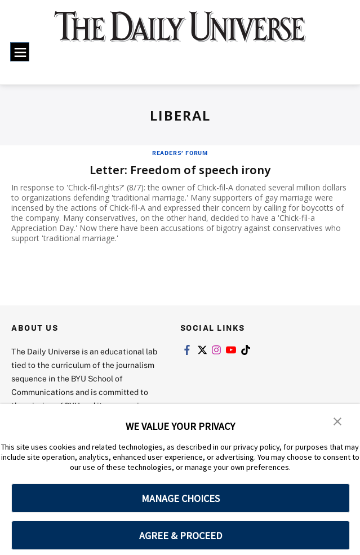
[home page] (180, 33)
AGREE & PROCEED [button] (180, 535)
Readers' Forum (180, 152)
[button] (337, 420)
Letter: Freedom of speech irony (180, 169)
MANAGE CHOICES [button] (180, 498)
